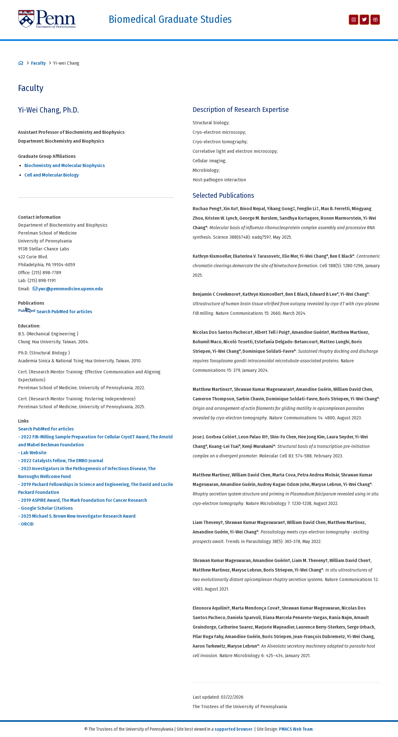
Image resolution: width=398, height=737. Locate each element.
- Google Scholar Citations (45, 508)
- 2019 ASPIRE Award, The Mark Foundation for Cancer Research (82, 500)
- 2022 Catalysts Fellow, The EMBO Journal (60, 460)
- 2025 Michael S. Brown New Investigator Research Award (77, 516)
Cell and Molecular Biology (51, 175)
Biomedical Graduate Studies (170, 19)
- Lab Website (32, 453)
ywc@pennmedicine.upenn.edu (70, 289)
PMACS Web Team (296, 729)
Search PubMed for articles (55, 311)
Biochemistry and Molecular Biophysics (64, 165)
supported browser (233, 729)
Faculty (38, 63)
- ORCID (26, 524)
